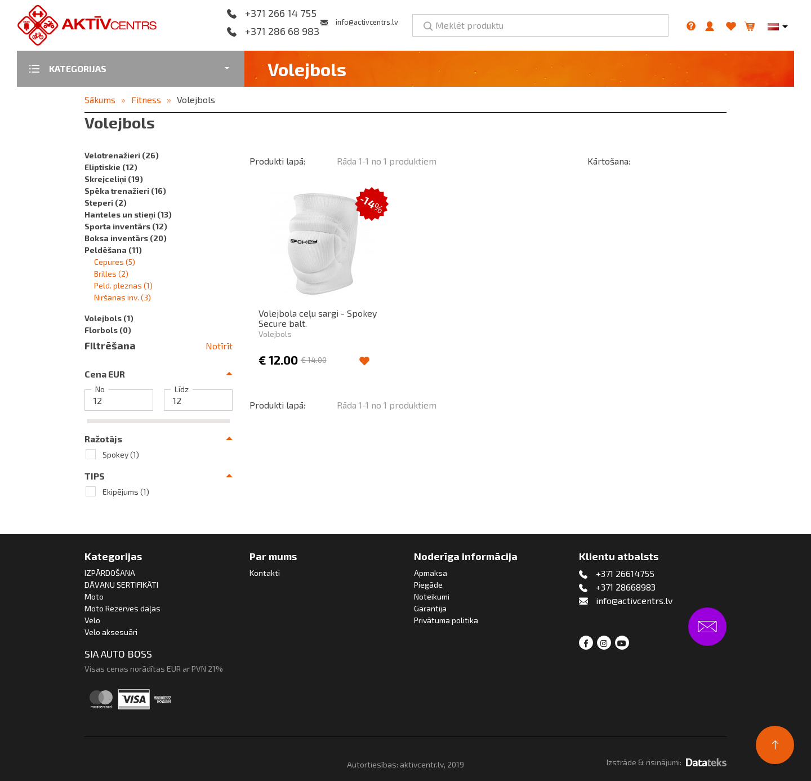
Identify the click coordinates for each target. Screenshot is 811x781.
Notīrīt (219, 345)
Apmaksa (430, 573)
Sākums (99, 99)
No (100, 389)
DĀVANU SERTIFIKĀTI (121, 584)
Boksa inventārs (125, 238)
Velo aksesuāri (110, 632)
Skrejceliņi (113, 179)
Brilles (111, 273)
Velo (92, 620)
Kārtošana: (608, 161)
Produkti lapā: (277, 161)
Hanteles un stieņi (128, 214)
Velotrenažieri (121, 155)
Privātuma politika (446, 620)
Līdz (182, 389)
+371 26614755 (625, 573)
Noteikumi (431, 596)
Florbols (107, 330)
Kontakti (264, 573)
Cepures (114, 262)
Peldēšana (113, 250)
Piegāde (428, 584)
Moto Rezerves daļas (122, 608)
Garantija (430, 608)
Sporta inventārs (125, 226)
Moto (94, 596)
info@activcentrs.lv (367, 21)
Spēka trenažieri (125, 191)
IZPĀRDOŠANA (109, 573)
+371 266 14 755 (281, 13)
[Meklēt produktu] (540, 25)
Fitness (146, 99)
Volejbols (196, 99)
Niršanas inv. (122, 297)
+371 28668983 (626, 587)
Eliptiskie (110, 167)
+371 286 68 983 (282, 31)
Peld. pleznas (123, 285)
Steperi (105, 202)
